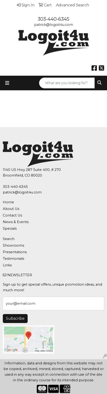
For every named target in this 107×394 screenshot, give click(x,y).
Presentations (15, 252)
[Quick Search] (67, 83)
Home (8, 202)
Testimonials (13, 258)
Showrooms (13, 245)
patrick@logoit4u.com (53, 25)
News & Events (16, 222)
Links (7, 265)
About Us (11, 209)
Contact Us (12, 215)
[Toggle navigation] (7, 83)
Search (9, 239)
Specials (10, 228)
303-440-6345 (53, 19)
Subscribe (15, 318)
